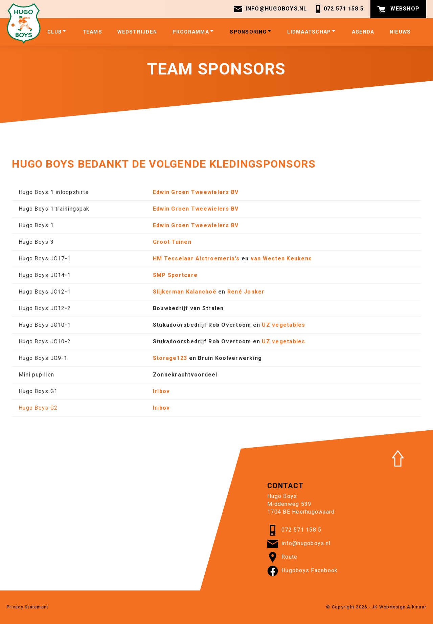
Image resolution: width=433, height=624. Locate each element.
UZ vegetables (283, 325)
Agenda (363, 32)
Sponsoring (251, 31)
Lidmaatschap (311, 31)
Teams (92, 32)
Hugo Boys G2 (38, 408)
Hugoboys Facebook (302, 570)
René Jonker (246, 291)
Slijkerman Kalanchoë (184, 291)
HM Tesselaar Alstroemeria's (196, 258)
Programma (193, 31)
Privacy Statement (27, 606)
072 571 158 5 (339, 9)
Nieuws (400, 32)
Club (57, 31)
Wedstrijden (137, 32)
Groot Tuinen (172, 242)
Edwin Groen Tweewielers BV (196, 192)
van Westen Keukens (281, 258)
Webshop (398, 9)
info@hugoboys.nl (270, 9)
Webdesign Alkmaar (402, 606)
